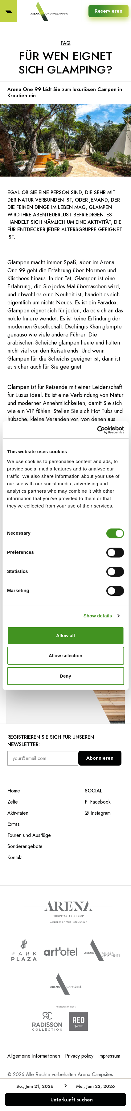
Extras (13, 824)
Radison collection (47, 1021)
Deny (65, 676)
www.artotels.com (60, 951)
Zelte (12, 802)
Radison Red (84, 1021)
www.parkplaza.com (24, 950)
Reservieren (108, 11)
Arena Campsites (65, 984)
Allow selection (65, 655)
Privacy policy (79, 1055)
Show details (98, 615)
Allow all (65, 635)
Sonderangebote (25, 846)
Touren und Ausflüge (29, 835)
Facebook (100, 802)
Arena (68, 912)
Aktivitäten (17, 813)
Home (13, 791)
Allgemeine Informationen (33, 1055)
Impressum (109, 1055)
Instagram (101, 813)
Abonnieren (99, 758)
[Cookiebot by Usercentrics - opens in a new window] (97, 430)
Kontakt (15, 857)
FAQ (66, 43)
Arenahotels (102, 950)
